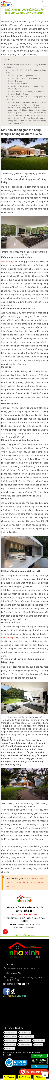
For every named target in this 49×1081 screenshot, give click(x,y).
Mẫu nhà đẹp (7, 261)
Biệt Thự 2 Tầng (24, 1040)
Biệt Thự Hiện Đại (11, 1036)
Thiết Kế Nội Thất (11, 1032)
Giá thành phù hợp (18, 94)
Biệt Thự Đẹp (9, 1077)
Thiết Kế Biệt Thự (25, 1032)
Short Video (38, 1044)
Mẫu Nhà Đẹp (10, 1048)
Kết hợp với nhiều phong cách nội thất (26, 91)
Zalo (36, 1066)
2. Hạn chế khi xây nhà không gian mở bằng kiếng (26, 98)
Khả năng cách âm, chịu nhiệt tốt (24, 78)
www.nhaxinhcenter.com (28, 924)
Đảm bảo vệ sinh (17, 84)
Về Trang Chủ (39, 1056)
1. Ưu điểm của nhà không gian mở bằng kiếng (26, 71)
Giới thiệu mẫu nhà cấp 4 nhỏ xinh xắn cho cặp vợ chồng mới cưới (24, 882)
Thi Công (40, 1077)
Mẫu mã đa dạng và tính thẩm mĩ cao (26, 86)
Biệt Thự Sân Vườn (25, 1044)
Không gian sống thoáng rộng (23, 76)
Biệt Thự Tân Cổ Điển (27, 1036)
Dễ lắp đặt (14, 89)
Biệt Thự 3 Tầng (38, 1040)
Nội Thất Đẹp (24, 1077)
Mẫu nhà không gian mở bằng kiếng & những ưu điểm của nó (25, 66)
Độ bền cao (15, 81)
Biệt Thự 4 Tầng (10, 1044)
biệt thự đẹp (7, 637)
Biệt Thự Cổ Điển (11, 1040)
